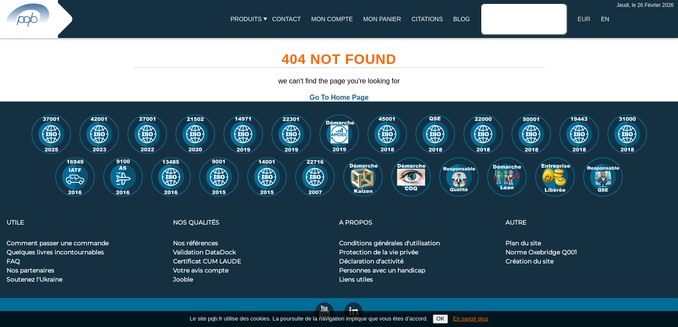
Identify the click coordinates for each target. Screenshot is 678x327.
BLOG (461, 19)
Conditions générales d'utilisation (389, 243)
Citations (427, 19)
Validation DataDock (204, 252)
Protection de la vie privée (378, 252)
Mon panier (382, 19)
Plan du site (523, 243)
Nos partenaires (30, 270)
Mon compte (332, 19)
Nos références (195, 243)
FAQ (13, 261)
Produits (246, 19)
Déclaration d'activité (371, 261)
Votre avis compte (200, 270)
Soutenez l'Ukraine (34, 279)
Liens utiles (356, 279)
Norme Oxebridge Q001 (541, 252)
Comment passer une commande (57, 243)
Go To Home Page (339, 97)
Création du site (529, 261)
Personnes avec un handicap (382, 270)
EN (605, 19)
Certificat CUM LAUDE (207, 261)
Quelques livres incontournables (55, 252)
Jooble (183, 279)
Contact (286, 19)
